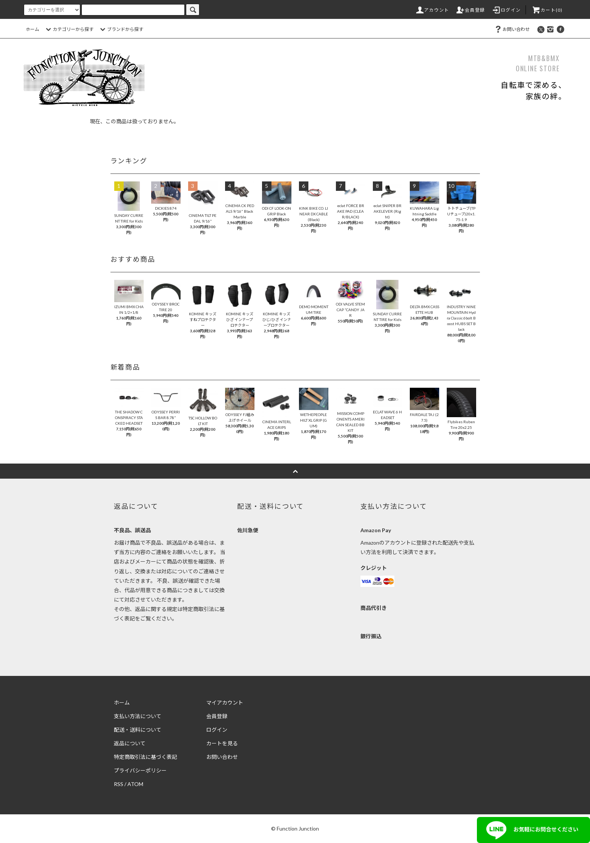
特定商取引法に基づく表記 (145, 757)
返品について (130, 743)
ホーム (32, 29)
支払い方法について (137, 716)
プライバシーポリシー (140, 770)
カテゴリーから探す (68, 29)
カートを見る (222, 743)
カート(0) (547, 10)
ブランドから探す (120, 29)
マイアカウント (224, 702)
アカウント (432, 10)
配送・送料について (137, 729)
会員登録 (470, 10)
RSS (118, 784)
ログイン (506, 10)
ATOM (135, 784)
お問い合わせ (511, 29)
